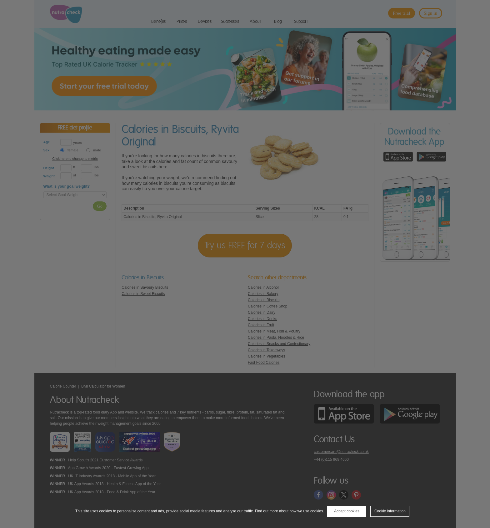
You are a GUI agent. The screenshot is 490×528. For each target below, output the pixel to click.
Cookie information (390, 511)
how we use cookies (306, 511)
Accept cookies (346, 511)
